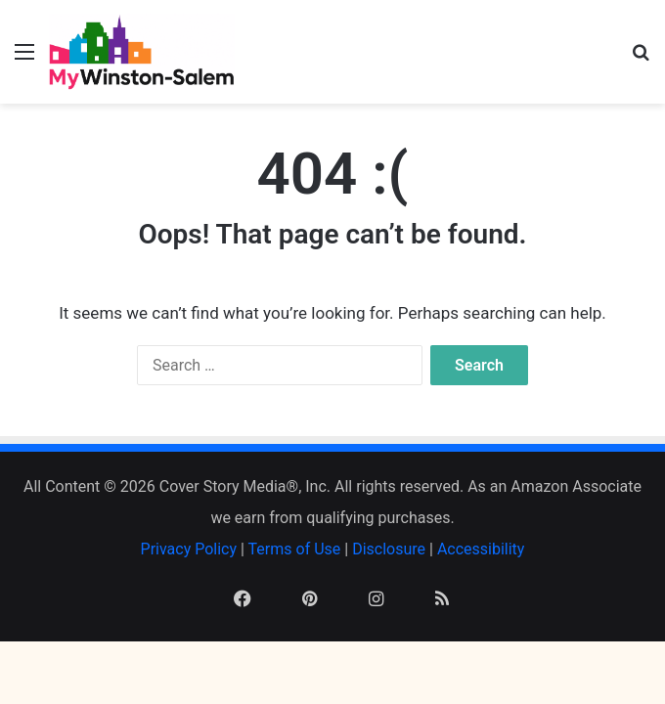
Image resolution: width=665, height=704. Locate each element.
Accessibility (481, 549)
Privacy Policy (189, 549)
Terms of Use (294, 549)
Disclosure (388, 549)
